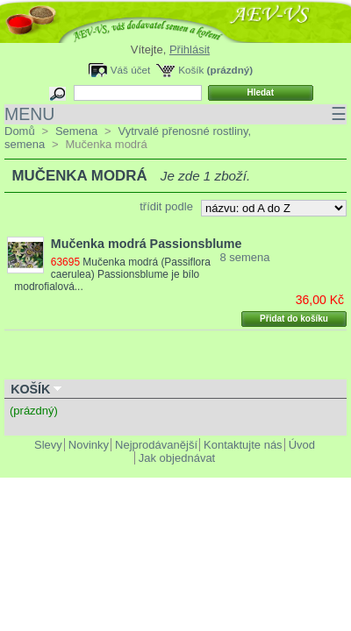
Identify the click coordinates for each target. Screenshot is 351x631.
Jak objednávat (177, 457)
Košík (191, 69)
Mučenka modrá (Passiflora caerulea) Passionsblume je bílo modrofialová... (112, 274)
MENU (175, 114)
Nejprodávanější (156, 444)
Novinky (88, 444)
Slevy (48, 444)
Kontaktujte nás (243, 444)
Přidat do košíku (294, 318)
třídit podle (166, 206)
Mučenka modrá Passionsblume (146, 244)
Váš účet (130, 69)
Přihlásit (189, 49)
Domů (19, 131)
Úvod (302, 444)
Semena (76, 131)
